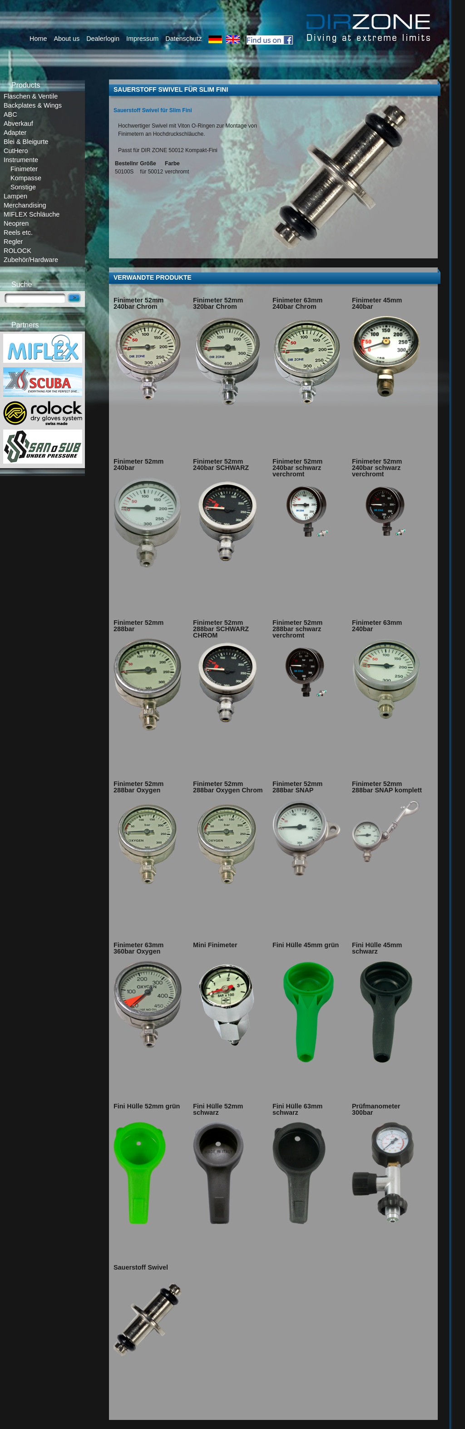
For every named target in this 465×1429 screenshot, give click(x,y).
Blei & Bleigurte (26, 141)
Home (38, 38)
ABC (10, 114)
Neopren (16, 223)
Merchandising (25, 205)
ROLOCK (17, 250)
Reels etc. (18, 232)
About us (66, 38)
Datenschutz (183, 38)
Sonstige (23, 187)
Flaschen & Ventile (31, 96)
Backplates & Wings (33, 105)
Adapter (15, 132)
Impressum (142, 38)
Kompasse (25, 178)
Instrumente (21, 159)
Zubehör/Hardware (31, 259)
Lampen (15, 196)
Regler (13, 241)
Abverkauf (18, 123)
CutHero (16, 150)
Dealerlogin (102, 38)
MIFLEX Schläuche (31, 214)
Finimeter (24, 169)
